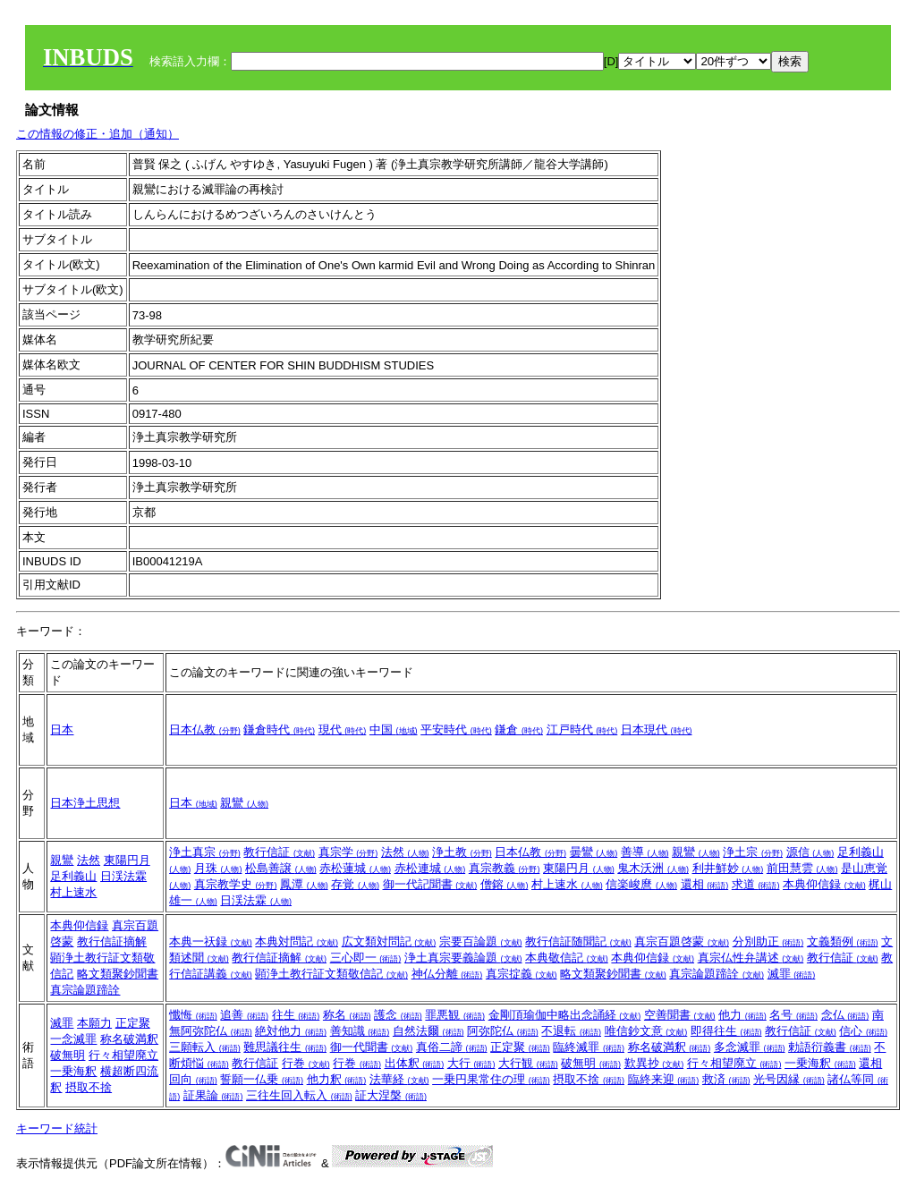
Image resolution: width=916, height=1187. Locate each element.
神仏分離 (447, 973)
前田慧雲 (802, 868)
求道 (756, 884)
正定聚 (132, 1023)
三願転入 (205, 1047)
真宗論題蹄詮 (85, 989)
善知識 (360, 1031)
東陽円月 (127, 860)
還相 (705, 884)
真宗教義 (504, 868)
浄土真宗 (205, 852)
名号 (793, 1015)
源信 (810, 852)
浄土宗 (753, 852)
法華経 (399, 1079)
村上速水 (73, 892)
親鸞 (244, 803)
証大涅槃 (391, 1095)
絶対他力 (291, 1031)
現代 (342, 729)
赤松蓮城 (355, 868)
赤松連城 (430, 868)
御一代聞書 (371, 1047)
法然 (88, 860)
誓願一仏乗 (261, 1079)
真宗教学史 (235, 884)
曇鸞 (594, 852)
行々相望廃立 (123, 1055)
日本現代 (656, 729)
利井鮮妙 (728, 868)
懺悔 (193, 1015)
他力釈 (337, 1079)
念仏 (845, 1015)
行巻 (306, 1063)
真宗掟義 (521, 973)
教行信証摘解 (112, 941)
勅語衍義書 (829, 1047)
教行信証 (279, 852)
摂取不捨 (88, 1087)
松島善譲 (281, 868)
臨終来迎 (664, 1079)
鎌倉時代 (279, 729)
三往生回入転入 (299, 1095)
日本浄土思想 (85, 803)
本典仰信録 (824, 884)
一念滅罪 (73, 1039)
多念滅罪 (749, 1047)
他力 (742, 1015)
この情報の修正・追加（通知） (97, 133)
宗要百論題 (480, 941)
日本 (61, 729)
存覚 (355, 884)
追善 (244, 1015)
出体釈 (415, 1063)
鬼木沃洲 (653, 868)
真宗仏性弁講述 (751, 957)
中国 (393, 729)
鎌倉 (519, 729)
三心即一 (366, 957)
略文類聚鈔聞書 (117, 973)
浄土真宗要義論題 (463, 957)
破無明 (67, 1055)
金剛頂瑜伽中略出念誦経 (564, 1015)
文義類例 (842, 941)
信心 (863, 1031)
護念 (398, 1015)
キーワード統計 (57, 1128)
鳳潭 (304, 884)
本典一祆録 (210, 941)
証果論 (213, 1095)
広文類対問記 (389, 941)
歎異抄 (654, 1063)
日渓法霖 (123, 876)
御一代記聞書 (430, 884)
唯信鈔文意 (646, 1031)
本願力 (94, 1023)
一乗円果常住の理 (491, 1079)
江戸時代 (582, 729)
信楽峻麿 (641, 884)
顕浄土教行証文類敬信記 (331, 973)
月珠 (218, 868)
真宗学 (348, 852)
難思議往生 (285, 1047)
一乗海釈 (73, 1071)
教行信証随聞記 (578, 941)
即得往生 (726, 1031)
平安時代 (456, 729)
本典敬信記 (566, 957)
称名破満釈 (129, 1039)
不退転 (571, 1031)
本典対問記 (296, 941)
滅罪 (792, 973)
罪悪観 (455, 1015)
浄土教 (462, 852)
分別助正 (768, 941)
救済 (726, 1079)
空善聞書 (680, 1015)
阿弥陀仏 (503, 1031)
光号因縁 (789, 1079)
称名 (347, 1015)
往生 (296, 1015)
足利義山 (73, 876)
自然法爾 (428, 1031)
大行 (471, 1063)
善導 (645, 852)
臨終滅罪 (588, 1047)
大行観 (528, 1063)
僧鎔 (504, 884)
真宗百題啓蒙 (681, 941)
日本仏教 (205, 729)
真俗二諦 (452, 1047)
